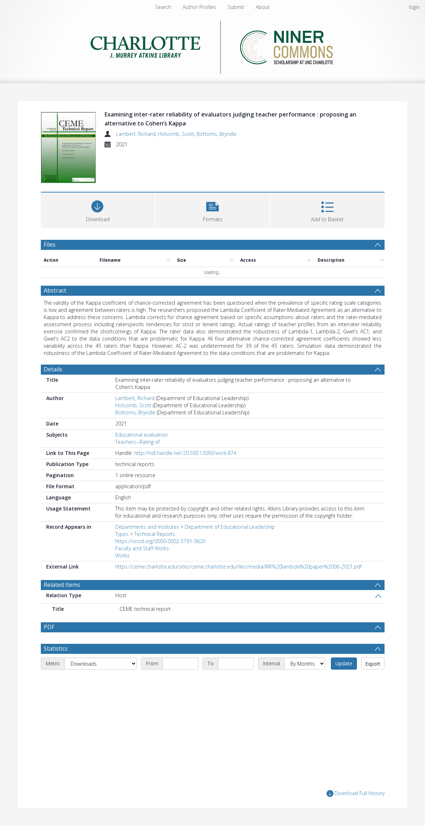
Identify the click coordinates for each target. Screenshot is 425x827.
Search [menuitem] (163, 7)
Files (49, 244)
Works (122, 555)
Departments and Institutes (147, 526)
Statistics (56, 648)
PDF (49, 627)
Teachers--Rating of (137, 441)
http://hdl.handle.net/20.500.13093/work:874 (185, 453)
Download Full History (356, 793)
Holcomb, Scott (176, 133)
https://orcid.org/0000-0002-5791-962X (160, 541)
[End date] (236, 663)
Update (343, 663)
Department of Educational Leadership (230, 526)
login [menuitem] (414, 7)
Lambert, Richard (135, 133)
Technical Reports (154, 534)
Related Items (62, 585)
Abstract (55, 290)
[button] (212, 210)
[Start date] (180, 663)
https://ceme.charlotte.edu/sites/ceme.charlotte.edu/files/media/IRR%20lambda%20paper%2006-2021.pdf (238, 566)
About (263, 7)
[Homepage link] (212, 45)
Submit (236, 7)
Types (122, 534)
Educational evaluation (141, 434)
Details (53, 369)
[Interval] (304, 663)
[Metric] (100, 663)
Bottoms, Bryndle (217, 133)
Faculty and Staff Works (142, 548)
